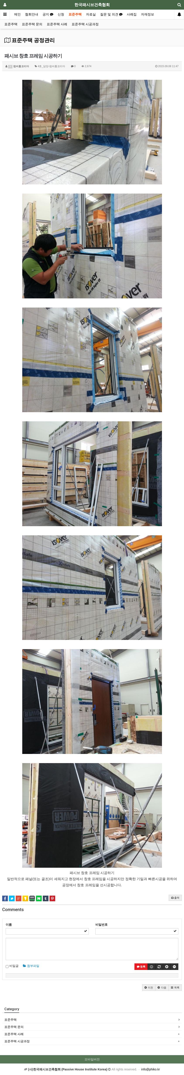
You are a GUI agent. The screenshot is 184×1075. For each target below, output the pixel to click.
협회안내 (31, 14)
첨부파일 (31, 966)
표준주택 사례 (57, 24)
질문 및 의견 (111, 14)
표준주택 (75, 14)
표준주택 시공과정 (85, 24)
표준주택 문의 (32, 24)
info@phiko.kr (150, 1069)
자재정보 (147, 14)
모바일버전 (92, 1059)
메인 (17, 14)
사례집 (132, 14)
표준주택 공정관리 (29, 40)
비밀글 (12, 966)
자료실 (91, 14)
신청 (61, 14)
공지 (48, 14)
